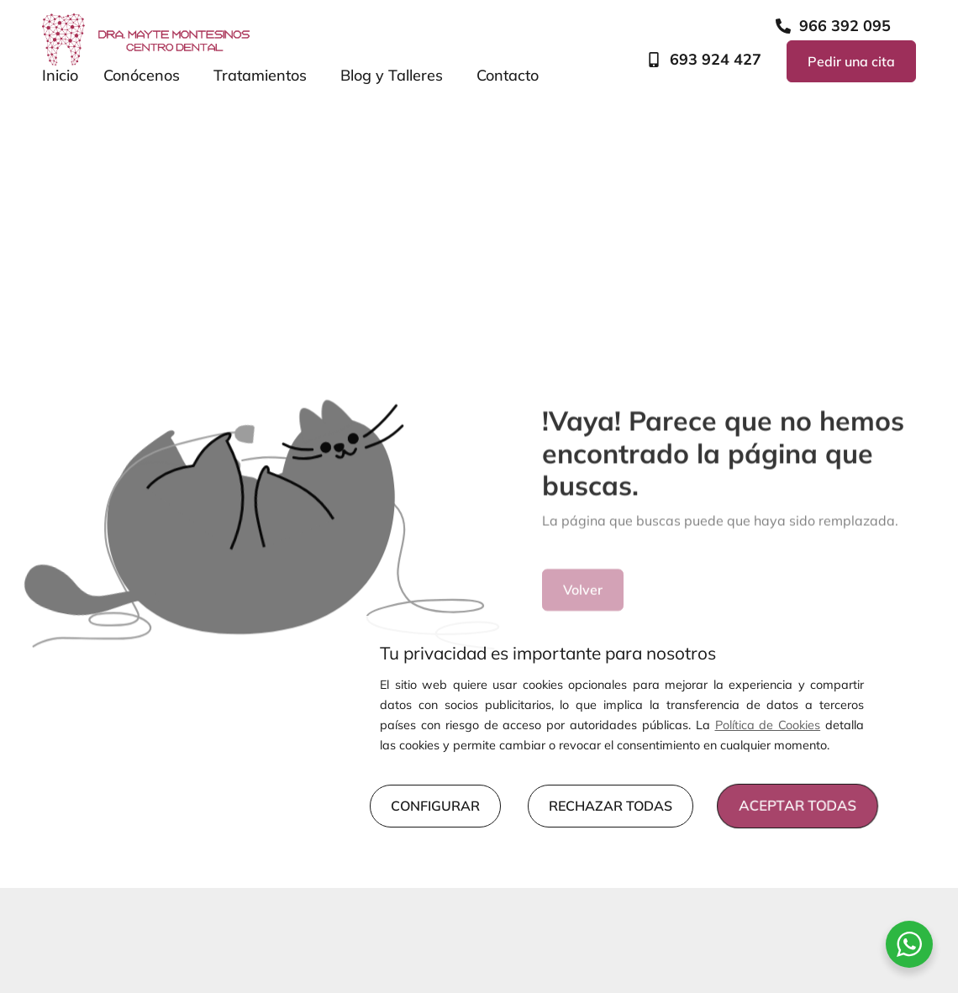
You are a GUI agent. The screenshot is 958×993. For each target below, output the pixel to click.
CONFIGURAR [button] (435, 805)
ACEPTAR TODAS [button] (797, 806)
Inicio (60, 75)
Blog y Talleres (395, 75)
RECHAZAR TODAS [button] (610, 805)
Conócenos (145, 75)
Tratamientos (264, 75)
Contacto (507, 75)
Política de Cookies (768, 725)
